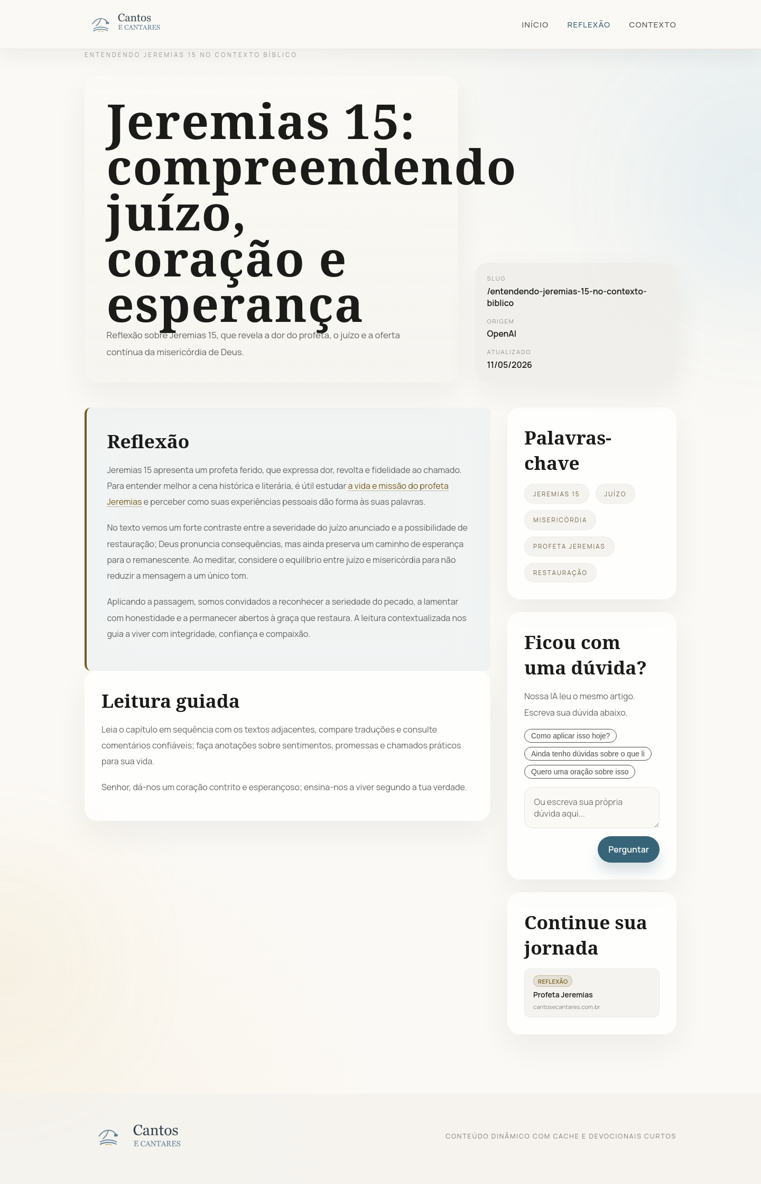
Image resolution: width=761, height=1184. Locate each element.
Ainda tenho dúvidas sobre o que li (588, 754)
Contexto (652, 24)
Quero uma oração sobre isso (579, 771)
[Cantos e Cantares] (137, 24)
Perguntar (628, 849)
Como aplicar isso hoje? (570, 736)
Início (535, 24)
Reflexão (588, 24)
